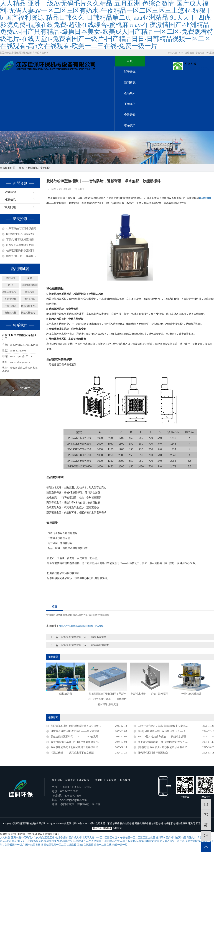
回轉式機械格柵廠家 (10, 292)
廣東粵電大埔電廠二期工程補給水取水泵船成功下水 (166, 742)
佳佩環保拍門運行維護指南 (21, 228)
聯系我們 (130, 125)
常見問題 (45, 168)
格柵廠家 (168, 823)
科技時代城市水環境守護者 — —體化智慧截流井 (77, 731)
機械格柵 (29, 292)
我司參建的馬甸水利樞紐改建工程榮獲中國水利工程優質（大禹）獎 (88, 747)
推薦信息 (10, 199)
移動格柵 (117, 823)
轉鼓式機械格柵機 (29, 312)
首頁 (130, 61)
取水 (10, 285)
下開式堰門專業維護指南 (20, 239)
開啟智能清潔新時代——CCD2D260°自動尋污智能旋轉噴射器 (85, 736)
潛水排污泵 (29, 299)
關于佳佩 (130, 71)
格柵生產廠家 (180, 823)
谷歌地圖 (199, 52)
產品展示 (130, 93)
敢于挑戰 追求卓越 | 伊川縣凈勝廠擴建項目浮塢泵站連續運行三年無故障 (89, 742)
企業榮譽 (130, 114)
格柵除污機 (10, 312)
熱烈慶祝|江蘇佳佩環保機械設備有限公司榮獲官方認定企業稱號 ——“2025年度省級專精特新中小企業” (89, 726)
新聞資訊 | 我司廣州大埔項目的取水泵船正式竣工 (165, 747)
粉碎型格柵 (10, 299)
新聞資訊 (130, 82)
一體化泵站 (10, 305)
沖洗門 (191, 823)
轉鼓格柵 (10, 278)
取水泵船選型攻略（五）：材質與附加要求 (85, 645)
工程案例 (130, 103)
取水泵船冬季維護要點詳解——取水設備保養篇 (22, 245)
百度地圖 (189, 52)
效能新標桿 (103, 615)
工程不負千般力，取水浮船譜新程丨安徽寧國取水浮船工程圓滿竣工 (175, 726)
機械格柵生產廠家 (29, 305)
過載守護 (82, 615)
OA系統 (210, 52)
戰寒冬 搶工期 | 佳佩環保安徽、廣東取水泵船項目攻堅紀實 (22, 256)
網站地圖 (173, 52)
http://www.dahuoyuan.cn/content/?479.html (81, 625)
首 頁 (21, 168)
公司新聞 (10, 192)
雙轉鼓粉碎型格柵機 (56, 615)
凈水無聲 (92, 615)
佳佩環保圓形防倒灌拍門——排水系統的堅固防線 (22, 250)
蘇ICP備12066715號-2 (84, 823)
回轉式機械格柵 (29, 285)
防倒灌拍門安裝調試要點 (20, 234)
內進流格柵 (128, 823)
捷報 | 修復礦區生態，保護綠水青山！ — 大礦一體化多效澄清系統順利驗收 (176, 731)
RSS (181, 52)
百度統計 (117, 828)
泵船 (29, 278)
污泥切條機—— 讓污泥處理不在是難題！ (73, 752)
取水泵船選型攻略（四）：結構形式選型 (83, 637)
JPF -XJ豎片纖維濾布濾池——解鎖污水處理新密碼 (165, 736)
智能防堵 (72, 615)
